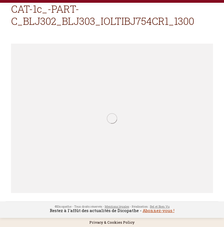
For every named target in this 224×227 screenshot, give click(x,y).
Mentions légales (117, 206)
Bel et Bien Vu (160, 206)
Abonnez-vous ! (158, 210)
